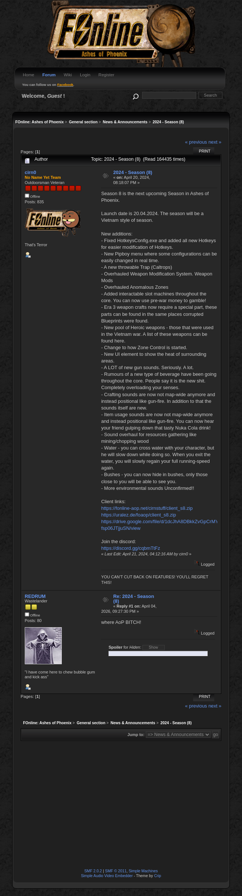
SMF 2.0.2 (93, 871)
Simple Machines (143, 871)
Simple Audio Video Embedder (107, 876)
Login (85, 75)
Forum (49, 75)
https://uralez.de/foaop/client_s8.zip (138, 515)
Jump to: (135, 734)
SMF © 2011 (116, 871)
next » (214, 142)
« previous (196, 142)
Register (106, 75)
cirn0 (30, 172)
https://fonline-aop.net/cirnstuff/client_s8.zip (146, 508)
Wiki (68, 75)
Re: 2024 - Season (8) (133, 599)
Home (28, 75)
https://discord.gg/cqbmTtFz (130, 548)
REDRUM (35, 596)
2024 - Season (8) (132, 172)
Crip (157, 876)
